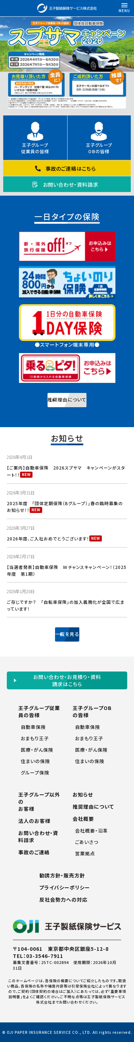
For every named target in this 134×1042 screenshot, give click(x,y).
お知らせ (83, 794)
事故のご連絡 (34, 852)
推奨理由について (93, 806)
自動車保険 (33, 727)
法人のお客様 (34, 820)
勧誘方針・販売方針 (62, 875)
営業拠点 (85, 853)
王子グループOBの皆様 (99, 148)
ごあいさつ (86, 842)
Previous (5, 65)
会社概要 (83, 818)
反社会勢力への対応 (63, 899)
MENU (124, 6)
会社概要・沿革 (91, 830)
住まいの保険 (35, 761)
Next (129, 65)
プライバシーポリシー (64, 887)
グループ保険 (35, 772)
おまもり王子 (35, 738)
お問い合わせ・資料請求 (70, 184)
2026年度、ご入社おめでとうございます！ (48, 538)
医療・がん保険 (37, 749)
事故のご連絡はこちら (70, 168)
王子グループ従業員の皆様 (35, 148)
